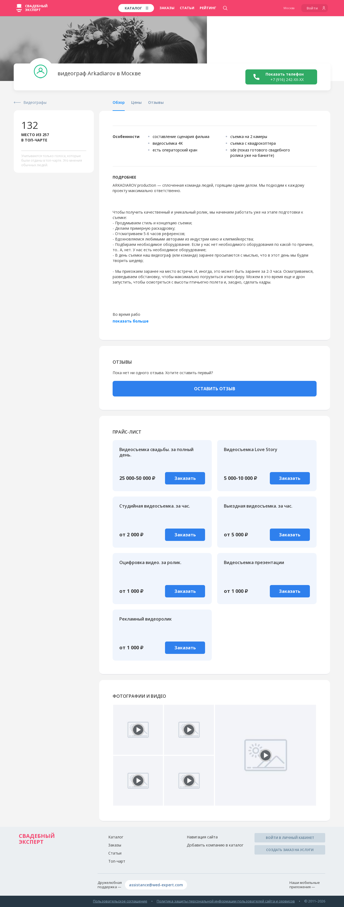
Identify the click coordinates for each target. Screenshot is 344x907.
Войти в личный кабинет (290, 837)
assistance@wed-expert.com (156, 884)
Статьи (187, 7)
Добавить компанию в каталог (215, 845)
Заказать (185, 478)
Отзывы (156, 102)
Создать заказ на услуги (290, 850)
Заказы (166, 7)
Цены (136, 102)
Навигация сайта (202, 836)
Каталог (115, 836)
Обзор (119, 102)
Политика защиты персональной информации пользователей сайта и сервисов (226, 901)
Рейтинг (208, 7)
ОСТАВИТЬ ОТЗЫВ (214, 389)
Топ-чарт (116, 861)
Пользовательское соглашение (120, 901)
